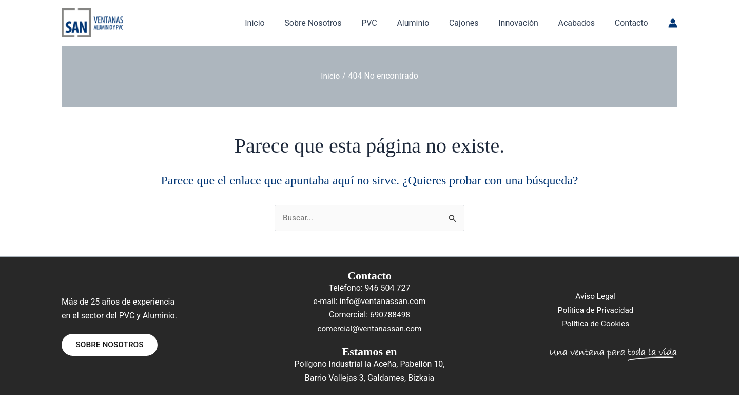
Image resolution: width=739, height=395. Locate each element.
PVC (388, 23)
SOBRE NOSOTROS (112, 345)
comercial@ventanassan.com (370, 328)
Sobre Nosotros (335, 23)
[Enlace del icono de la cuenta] (672, 23)
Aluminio (428, 23)
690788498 (390, 315)
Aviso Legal (596, 297)
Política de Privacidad (595, 310)
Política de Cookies (596, 324)
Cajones (476, 23)
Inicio (280, 23)
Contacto (633, 23)
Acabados (581, 23)
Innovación (527, 23)
